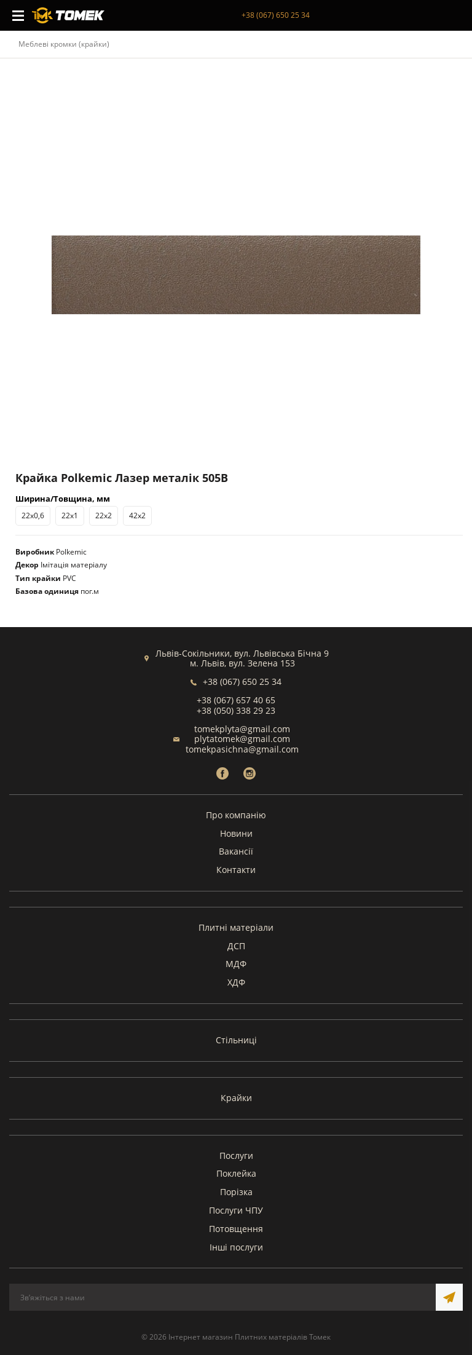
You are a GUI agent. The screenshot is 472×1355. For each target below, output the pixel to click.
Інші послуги (236, 1247)
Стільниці (236, 1040)
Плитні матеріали (236, 927)
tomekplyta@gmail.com (242, 729)
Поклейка (236, 1173)
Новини (236, 833)
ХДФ (236, 982)
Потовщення (236, 1229)
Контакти (236, 869)
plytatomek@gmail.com (242, 739)
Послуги (236, 1155)
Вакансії (236, 851)
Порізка (236, 1192)
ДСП (236, 946)
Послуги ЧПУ (236, 1210)
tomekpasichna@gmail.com (242, 749)
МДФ (236, 964)
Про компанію (236, 815)
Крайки (236, 1098)
